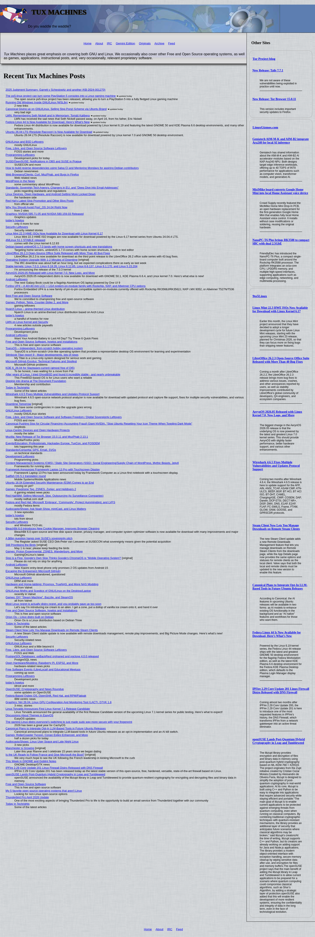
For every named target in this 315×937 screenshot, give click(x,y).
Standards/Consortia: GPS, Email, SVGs (31, 449)
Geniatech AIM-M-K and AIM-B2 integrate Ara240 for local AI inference (280, 140)
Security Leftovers (17, 227)
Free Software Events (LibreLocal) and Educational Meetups (43, 669)
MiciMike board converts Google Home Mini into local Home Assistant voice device (280, 191)
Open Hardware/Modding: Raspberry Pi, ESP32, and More (42, 663)
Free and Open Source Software (26, 784)
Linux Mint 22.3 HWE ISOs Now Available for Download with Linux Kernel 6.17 (280, 309)
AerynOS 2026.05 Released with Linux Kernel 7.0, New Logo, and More (277, 413)
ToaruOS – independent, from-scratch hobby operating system (44, 348)
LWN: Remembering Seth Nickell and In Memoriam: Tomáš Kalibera (48, 115)
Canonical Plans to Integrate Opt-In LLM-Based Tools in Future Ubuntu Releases (280, 586)
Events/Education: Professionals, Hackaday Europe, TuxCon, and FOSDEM (53, 443)
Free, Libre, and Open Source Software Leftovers (36, 148)
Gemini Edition (125, 43)
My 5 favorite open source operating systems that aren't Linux (44, 790)
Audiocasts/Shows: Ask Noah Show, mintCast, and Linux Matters (46, 508)
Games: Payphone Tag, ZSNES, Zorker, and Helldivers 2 (41, 489)
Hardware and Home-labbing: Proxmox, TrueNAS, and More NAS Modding (52, 584)
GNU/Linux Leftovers (19, 410)
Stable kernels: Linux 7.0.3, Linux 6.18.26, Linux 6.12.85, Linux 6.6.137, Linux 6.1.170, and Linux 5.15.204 (72, 266)
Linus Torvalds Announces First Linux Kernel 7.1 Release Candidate (48, 708)
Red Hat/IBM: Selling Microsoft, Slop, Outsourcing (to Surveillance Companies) (54, 495)
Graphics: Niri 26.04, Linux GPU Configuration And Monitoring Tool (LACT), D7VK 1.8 (59, 702)
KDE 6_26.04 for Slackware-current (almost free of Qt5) (40, 368)
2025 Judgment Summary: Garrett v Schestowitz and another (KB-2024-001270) (55, 89)
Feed (171, 43)
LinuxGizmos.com (265, 127)
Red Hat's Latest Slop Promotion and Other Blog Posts (40, 200)
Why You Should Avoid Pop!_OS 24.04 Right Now (36, 207)
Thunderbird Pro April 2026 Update (27, 797)
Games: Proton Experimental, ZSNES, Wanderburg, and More (44, 551)
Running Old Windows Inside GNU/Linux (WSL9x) (37, 102)
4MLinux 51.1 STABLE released (25, 240)
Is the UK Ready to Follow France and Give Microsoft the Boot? (45, 754)
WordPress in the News (20, 181)
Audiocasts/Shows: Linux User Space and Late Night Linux (42, 741)
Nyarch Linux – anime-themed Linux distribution (35, 309)
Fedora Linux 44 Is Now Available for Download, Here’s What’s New (276, 634)
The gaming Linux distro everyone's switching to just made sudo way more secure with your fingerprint (69, 722)
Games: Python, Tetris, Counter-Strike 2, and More (37, 302)
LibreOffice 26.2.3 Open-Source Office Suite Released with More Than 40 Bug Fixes (280, 360)
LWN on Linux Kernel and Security (27, 322)
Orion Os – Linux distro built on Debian (30, 617)
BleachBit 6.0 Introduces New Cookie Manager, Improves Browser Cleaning (53, 528)
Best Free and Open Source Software (29, 295)
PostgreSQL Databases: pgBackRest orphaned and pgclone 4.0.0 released (52, 656)
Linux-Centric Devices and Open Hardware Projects (38, 430)
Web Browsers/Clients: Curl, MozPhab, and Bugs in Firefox (42, 174)
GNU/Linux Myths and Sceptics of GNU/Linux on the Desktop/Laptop (48, 590)
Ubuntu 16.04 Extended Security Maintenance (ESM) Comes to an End (50, 482)
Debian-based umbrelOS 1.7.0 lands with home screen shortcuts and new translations (59, 246)
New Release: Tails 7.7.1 (267, 70)
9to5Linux (260, 296)
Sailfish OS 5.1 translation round (26, 476)
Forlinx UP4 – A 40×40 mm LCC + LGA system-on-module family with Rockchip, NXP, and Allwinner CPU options (76, 286)
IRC (109, 43)
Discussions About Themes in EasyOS (29, 715)
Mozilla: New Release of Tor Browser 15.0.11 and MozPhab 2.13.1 (47, 436)
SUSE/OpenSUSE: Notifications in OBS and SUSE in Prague (44, 161)
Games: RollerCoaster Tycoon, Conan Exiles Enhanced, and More (47, 735)
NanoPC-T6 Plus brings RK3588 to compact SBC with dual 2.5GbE (280, 241)
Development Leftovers (20, 456)
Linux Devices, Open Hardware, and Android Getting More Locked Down (51, 194)
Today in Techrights (18, 387)
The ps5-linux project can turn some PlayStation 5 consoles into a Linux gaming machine (61, 95)
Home (87, 43)
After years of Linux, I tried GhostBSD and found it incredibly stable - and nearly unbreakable (63, 374)
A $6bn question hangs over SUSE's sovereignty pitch (39, 538)
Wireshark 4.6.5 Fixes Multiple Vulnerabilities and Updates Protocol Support (276, 466)
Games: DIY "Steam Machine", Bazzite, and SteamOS (39, 597)
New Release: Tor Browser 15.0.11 (274, 99)
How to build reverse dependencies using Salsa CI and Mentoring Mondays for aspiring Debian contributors (72, 168)
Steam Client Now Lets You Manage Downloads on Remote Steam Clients (276, 527)
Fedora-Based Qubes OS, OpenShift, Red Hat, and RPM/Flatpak (46, 695)
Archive (159, 43)
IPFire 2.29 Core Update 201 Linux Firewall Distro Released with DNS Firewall (280, 690)
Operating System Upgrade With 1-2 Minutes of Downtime (42, 259)
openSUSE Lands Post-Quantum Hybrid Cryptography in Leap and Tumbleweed (278, 741)
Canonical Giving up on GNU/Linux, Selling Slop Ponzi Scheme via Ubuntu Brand (56, 109)
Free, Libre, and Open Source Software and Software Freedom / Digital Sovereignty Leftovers (64, 417)
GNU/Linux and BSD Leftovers (25, 141)
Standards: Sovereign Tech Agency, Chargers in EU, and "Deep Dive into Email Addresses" (62, 187)
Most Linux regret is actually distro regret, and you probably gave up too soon (53, 604)
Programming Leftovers (20, 154)
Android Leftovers (17, 279)
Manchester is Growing (20, 748)
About (99, 43)
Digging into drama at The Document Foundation (36, 381)
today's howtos (15, 220)
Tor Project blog (264, 59)
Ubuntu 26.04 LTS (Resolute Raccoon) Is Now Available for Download (49, 132)
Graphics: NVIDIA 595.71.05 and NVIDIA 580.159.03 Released (45, 213)
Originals (145, 43)
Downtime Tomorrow (18, 404)
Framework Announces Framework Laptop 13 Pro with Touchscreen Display (53, 469)
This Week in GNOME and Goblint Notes (31, 761)
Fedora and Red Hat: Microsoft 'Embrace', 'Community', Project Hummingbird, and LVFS (60, 502)
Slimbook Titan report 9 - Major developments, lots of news (42, 354)
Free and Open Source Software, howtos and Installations (41, 341)
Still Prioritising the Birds (21, 545)
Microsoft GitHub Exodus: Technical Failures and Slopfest (41, 361)
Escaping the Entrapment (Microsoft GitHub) (33, 571)
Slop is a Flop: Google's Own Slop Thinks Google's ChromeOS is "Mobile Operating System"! (63, 558)
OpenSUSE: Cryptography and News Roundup (35, 689)
